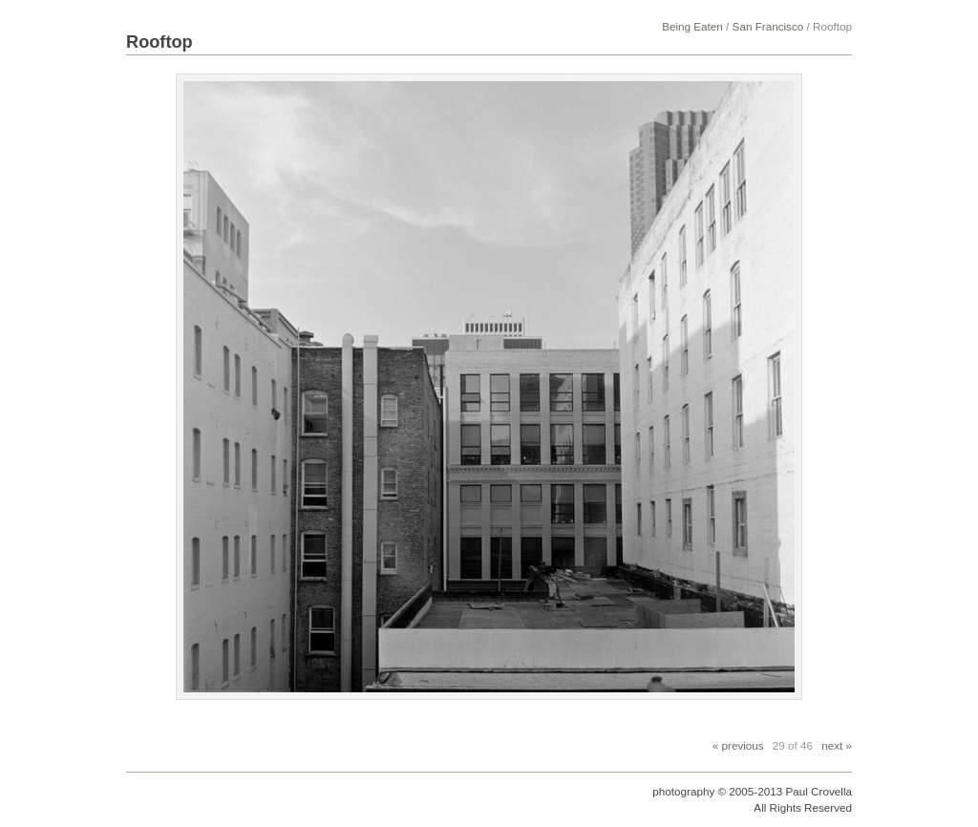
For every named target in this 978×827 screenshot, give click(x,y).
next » (836, 745)
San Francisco (768, 26)
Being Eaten (692, 26)
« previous (738, 745)
